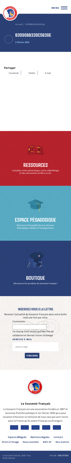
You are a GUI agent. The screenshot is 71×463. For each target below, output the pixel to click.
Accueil (18, 24)
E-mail (45, 73)
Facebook (11, 73)
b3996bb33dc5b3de (35, 24)
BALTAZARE (63, 455)
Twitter (29, 73)
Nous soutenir (31, 441)
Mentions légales (39, 437)
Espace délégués (17, 437)
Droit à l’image (10, 441)
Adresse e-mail (22, 339)
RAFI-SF (47, 441)
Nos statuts (62, 441)
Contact (58, 437)
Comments (18, 321)
